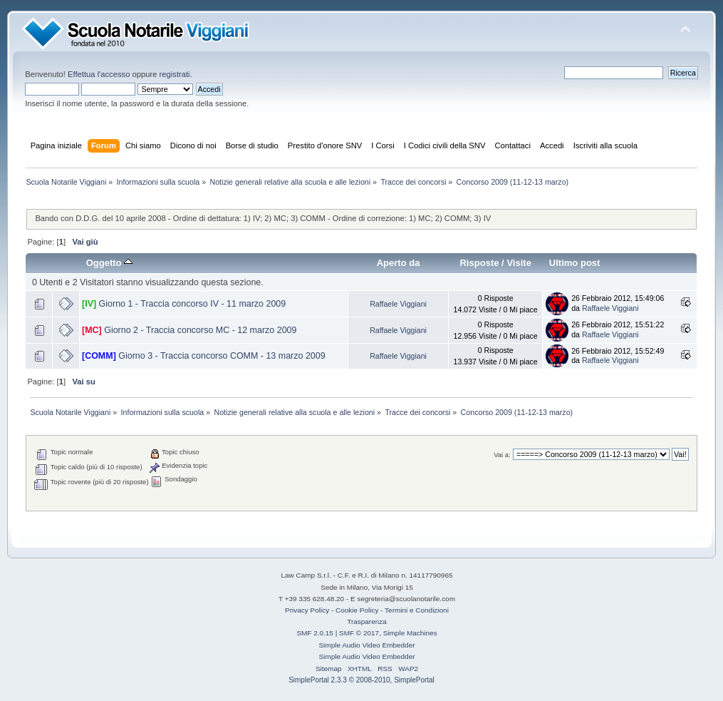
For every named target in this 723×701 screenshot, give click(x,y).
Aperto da (398, 262)
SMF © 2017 (359, 633)
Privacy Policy (307, 610)
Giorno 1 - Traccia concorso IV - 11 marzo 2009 (192, 304)
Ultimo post (574, 262)
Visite (518, 262)
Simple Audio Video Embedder (366, 645)
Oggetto (109, 262)
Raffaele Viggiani (398, 304)
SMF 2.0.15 (314, 633)
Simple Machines (410, 633)
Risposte (479, 262)
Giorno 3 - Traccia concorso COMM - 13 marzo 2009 (221, 356)
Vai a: (502, 455)
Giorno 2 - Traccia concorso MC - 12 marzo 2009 (200, 330)
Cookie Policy (357, 610)
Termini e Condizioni (417, 610)
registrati (175, 74)
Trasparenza (367, 621)
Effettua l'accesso (99, 74)
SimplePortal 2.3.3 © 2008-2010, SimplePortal (361, 680)
